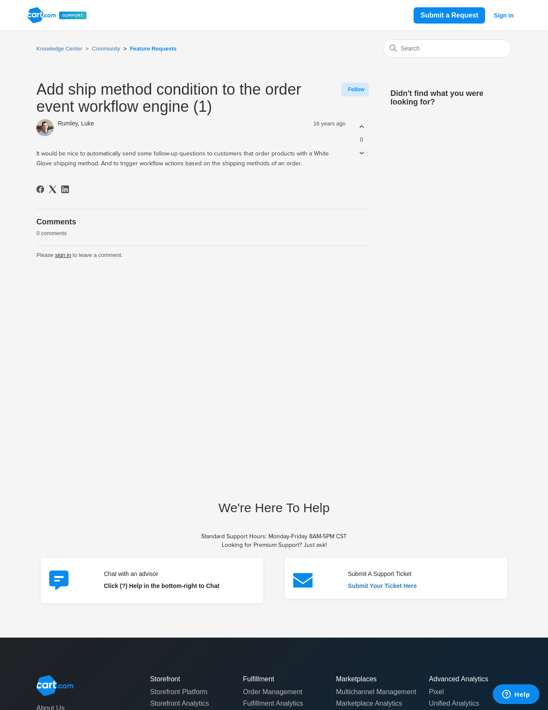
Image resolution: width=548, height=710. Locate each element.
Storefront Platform (178, 691)
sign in (63, 255)
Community (106, 48)
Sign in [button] (504, 15)
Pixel (436, 691)
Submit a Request (449, 15)
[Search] (447, 48)
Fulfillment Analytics (273, 703)
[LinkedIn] (65, 189)
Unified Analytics (454, 703)
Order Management (273, 691)
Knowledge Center (59, 48)
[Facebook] (40, 189)
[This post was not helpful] (361, 152)
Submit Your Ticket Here (382, 585)
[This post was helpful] (361, 126)
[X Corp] (53, 189)
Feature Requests (153, 48)
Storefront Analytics (179, 703)
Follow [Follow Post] (356, 89)
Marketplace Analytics (369, 703)
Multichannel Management (376, 691)
